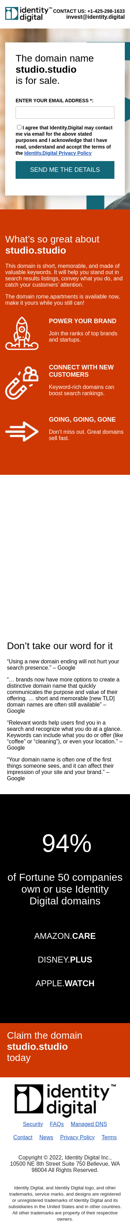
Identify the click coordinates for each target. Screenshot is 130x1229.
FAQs (57, 1124)
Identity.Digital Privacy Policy (58, 153)
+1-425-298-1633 (106, 11)
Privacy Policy (77, 1137)
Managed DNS (89, 1124)
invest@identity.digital (95, 17)
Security (33, 1124)
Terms (109, 1137)
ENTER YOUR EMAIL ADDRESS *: (65, 108)
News (46, 1137)
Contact (22, 1137)
